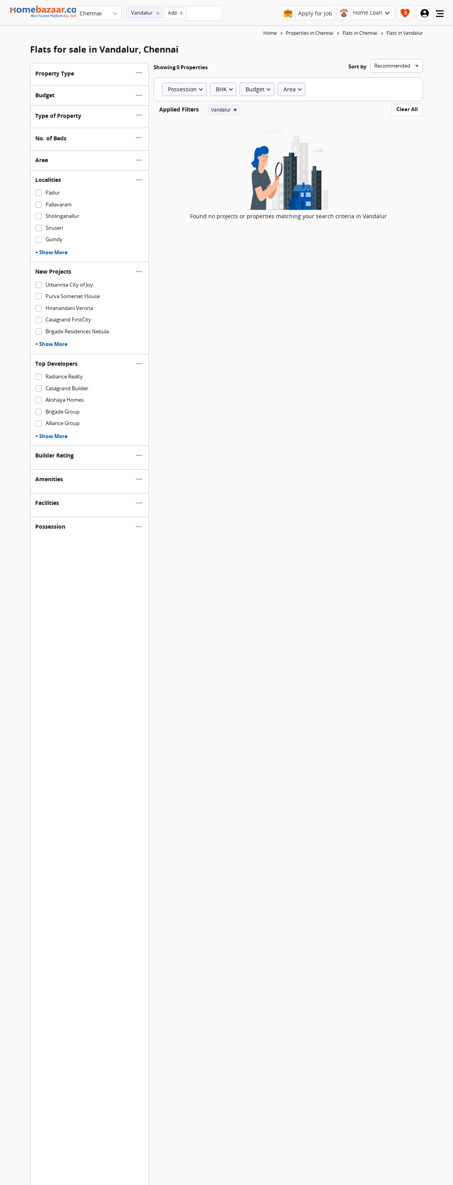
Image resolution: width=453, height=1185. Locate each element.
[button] (144, 13)
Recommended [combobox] (392, 65)
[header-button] (366, 13)
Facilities (47, 503)
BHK (225, 89)
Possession (50, 526)
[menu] (439, 16)
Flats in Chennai (360, 33)
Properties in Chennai (309, 33)
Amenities (49, 479)
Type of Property (58, 115)
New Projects (53, 271)
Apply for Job (315, 13)
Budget (45, 95)
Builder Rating (54, 455)
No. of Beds (51, 138)
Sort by (357, 66)
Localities (48, 179)
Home (270, 33)
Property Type (54, 73)
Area (41, 160)
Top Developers (56, 363)
